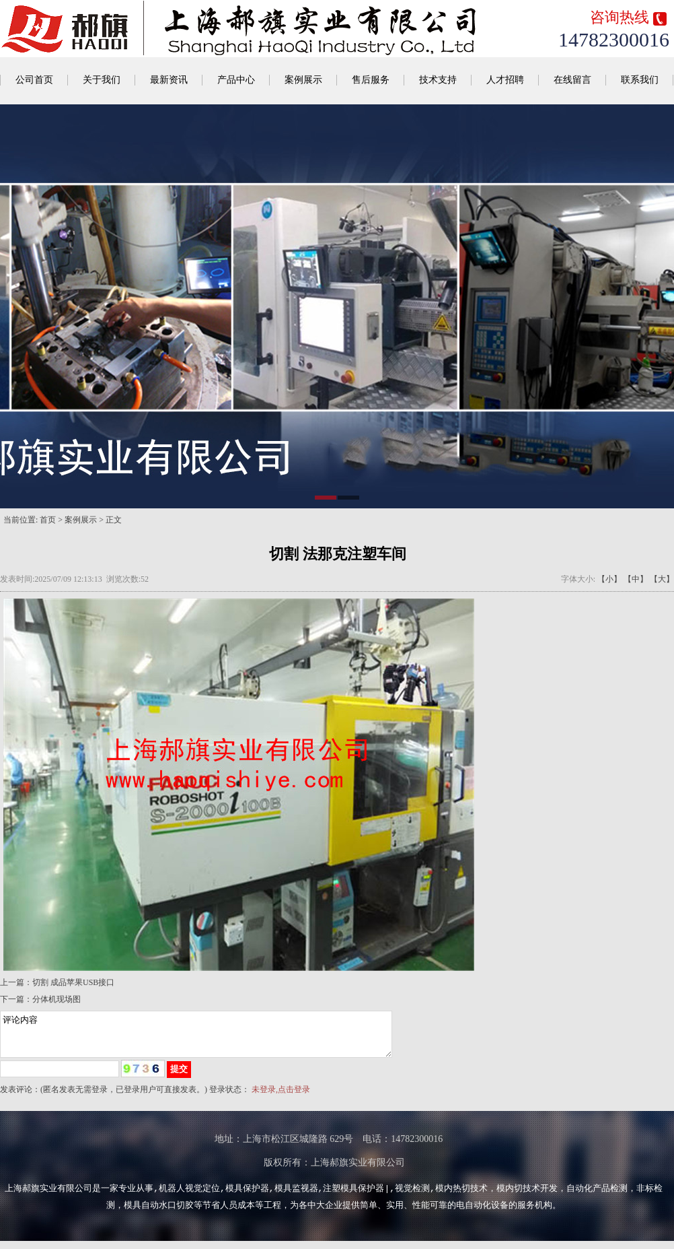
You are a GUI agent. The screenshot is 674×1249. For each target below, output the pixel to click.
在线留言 (572, 80)
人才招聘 (505, 80)
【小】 (609, 579)
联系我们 (640, 80)
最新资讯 (169, 80)
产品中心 (236, 80)
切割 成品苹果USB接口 (73, 982)
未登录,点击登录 (281, 1097)
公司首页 (34, 80)
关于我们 (101, 80)
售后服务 (370, 80)
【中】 (636, 579)
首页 (48, 520)
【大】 (662, 579)
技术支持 (438, 80)
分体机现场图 (56, 999)
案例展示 (303, 80)
